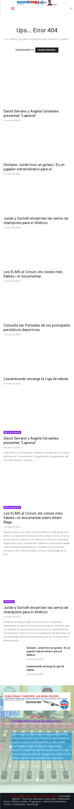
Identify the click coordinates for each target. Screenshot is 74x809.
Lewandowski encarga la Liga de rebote (36, 379)
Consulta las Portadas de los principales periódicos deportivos (37, 327)
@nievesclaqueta (12, 432)
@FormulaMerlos (12, 507)
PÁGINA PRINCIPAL (47, 50)
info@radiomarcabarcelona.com (37, 721)
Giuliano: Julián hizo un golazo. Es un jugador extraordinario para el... (34, 167)
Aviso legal (16, 796)
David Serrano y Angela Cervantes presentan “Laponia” (31, 113)
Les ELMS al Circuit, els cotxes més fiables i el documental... (33, 274)
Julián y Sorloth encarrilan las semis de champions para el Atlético (36, 220)
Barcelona (9, 601)
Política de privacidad (35, 796)
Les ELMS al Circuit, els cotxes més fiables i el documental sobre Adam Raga (33, 517)
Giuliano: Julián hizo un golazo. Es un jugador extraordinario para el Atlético (48, 651)
